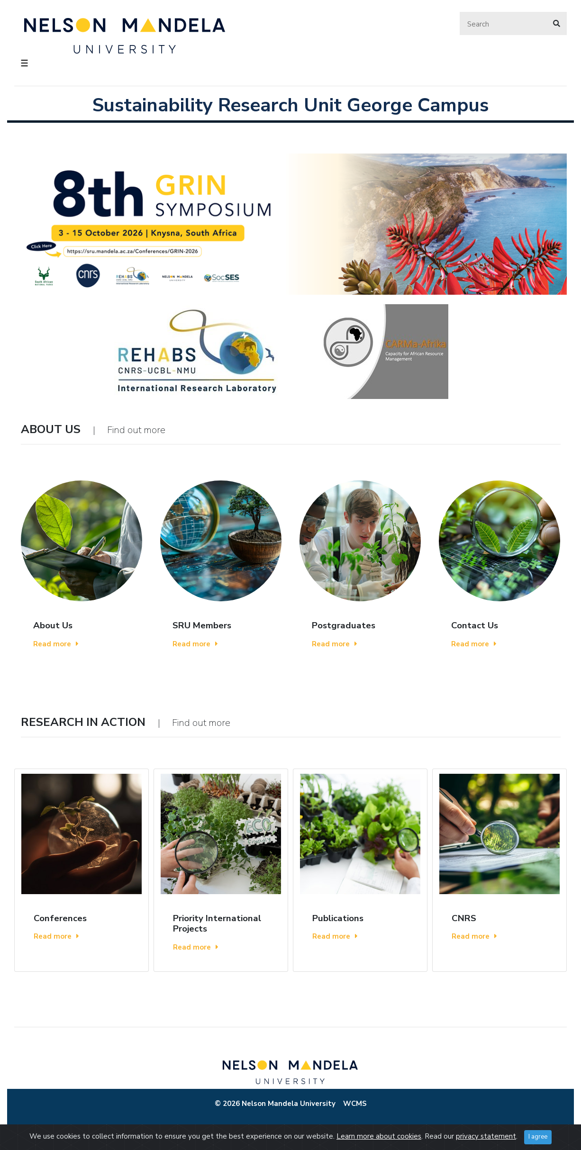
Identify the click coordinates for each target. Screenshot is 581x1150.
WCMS (355, 1103)
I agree (537, 1136)
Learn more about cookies (378, 1136)
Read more (56, 644)
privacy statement (486, 1136)
